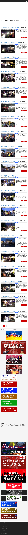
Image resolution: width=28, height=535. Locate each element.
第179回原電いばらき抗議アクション (10, 281)
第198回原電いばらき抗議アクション (10, 101)
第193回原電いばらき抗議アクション (10, 131)
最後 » (16, 326)
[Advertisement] (14, 10)
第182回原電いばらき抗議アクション (10, 235)
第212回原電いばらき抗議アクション (10, 27)
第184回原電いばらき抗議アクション (10, 205)
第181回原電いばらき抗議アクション (10, 251)
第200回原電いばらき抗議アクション (10, 72)
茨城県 (14, 29)
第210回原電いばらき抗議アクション (10, 42)
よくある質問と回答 (4, 528)
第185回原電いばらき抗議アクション (10, 190)
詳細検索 (12, 329)
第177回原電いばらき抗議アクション (10, 311)
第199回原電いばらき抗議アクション (10, 87)
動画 (17, 29)
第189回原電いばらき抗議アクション (10, 146)
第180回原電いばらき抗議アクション (10, 266)
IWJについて (3, 524)
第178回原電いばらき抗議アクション (10, 296)
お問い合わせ (3, 530)
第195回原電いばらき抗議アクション (10, 116)
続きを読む (24, 37)
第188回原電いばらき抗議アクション (10, 161)
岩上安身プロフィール (4, 522)
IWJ (1, 1)
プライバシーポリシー (4, 526)
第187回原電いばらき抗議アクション (10, 176)
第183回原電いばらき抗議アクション (10, 220)
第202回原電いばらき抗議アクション (10, 57)
